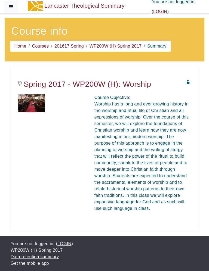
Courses (40, 46)
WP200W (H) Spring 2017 (116, 46)
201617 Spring (69, 46)
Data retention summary (35, 256)
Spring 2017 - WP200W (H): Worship (87, 84)
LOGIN (160, 11)
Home (20, 46)
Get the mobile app (30, 263)
